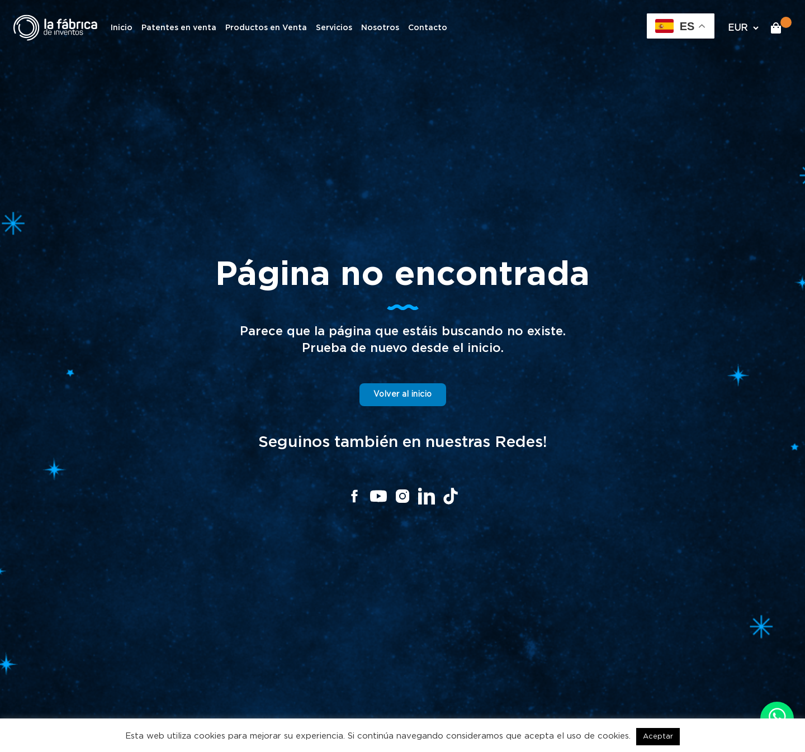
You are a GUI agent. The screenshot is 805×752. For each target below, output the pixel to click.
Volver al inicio (402, 394)
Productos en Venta (266, 28)
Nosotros (380, 28)
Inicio (121, 28)
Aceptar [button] (658, 736)
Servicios (334, 28)
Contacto (427, 28)
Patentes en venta (178, 28)
